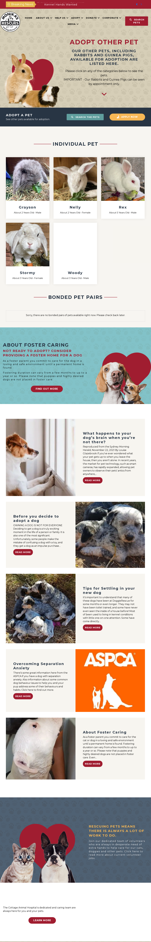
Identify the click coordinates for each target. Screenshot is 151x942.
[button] (141, 4)
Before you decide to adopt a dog (36, 518)
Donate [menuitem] (91, 18)
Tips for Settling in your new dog (109, 590)
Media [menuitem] (72, 24)
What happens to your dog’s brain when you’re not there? (109, 437)
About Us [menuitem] (42, 18)
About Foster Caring (105, 732)
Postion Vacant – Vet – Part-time (61, 4)
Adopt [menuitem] (75, 18)
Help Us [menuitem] (60, 18)
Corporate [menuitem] (110, 18)
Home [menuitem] (28, 18)
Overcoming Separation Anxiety (38, 666)
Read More (92, 480)
